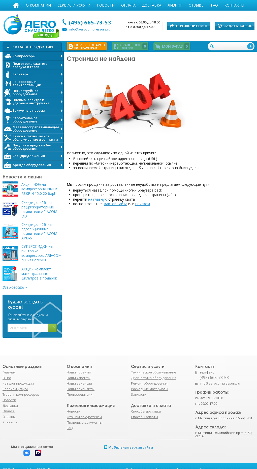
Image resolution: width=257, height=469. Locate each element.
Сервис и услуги (73, 5)
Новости (106, 5)
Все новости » (15, 287)
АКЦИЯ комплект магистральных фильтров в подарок (39, 273)
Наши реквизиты (80, 389)
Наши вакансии (79, 383)
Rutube (38, 453)
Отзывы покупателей (84, 417)
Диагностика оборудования (153, 378)
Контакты (234, 5)
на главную (97, 199)
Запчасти (138, 394)
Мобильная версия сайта (130, 447)
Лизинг (175, 5)
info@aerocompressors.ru (89, 29)
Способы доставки (146, 411)
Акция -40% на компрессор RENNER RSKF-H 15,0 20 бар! (39, 189)
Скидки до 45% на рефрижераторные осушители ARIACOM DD (39, 209)
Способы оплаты (144, 417)
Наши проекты (79, 372)
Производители (79, 394)
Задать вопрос (238, 25)
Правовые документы (85, 422)
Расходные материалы (149, 389)
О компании (38, 5)
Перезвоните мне (192, 25)
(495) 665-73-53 (90, 22)
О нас (7, 378)
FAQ (214, 5)
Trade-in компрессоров (21, 394)
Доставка (151, 5)
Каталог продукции (18, 383)
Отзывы (196, 5)
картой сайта (115, 203)
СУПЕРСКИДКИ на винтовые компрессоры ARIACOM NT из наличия (41, 253)
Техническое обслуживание (153, 372)
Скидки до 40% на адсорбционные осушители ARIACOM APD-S (39, 231)
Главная (16, 5)
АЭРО (31, 25)
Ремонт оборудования (149, 383)
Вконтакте (26, 453)
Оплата (128, 5)
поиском (142, 203)
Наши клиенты (78, 378)
